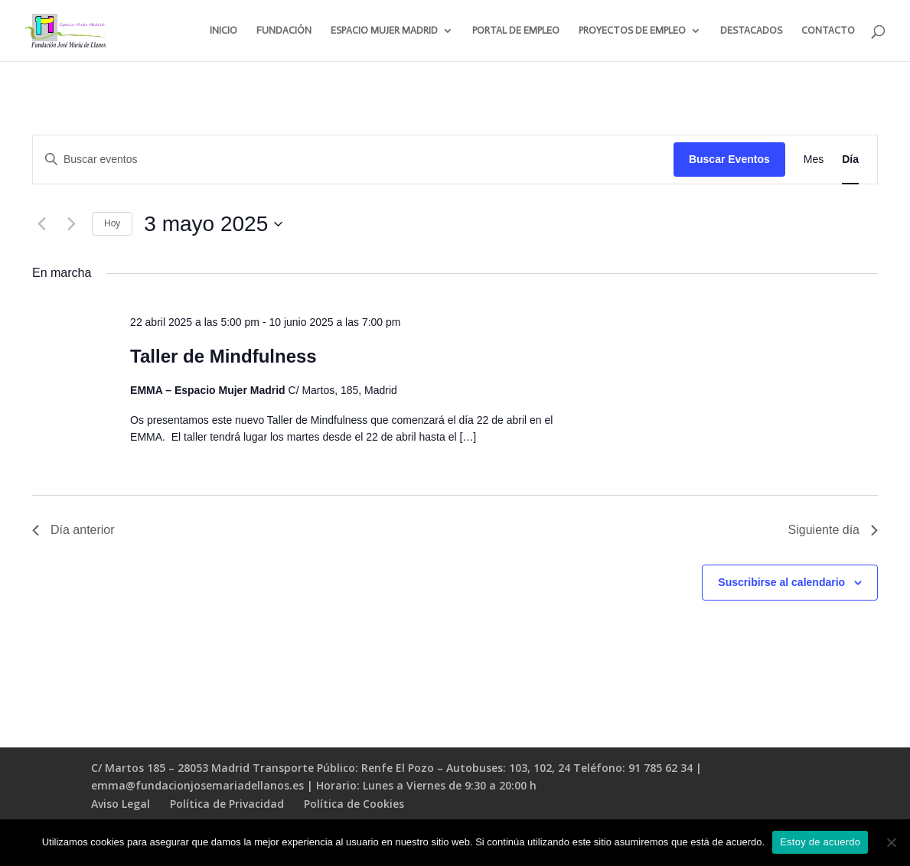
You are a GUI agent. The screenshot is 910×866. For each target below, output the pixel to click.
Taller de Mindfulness (223, 356)
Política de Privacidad (227, 803)
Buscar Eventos (729, 159)
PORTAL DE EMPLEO (515, 30)
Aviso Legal (120, 803)
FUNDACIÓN (283, 30)
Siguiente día (833, 529)
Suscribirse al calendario (781, 582)
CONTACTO (828, 30)
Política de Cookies (354, 803)
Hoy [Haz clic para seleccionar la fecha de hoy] (112, 223)
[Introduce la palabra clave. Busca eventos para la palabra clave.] (353, 159)
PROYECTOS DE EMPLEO (632, 30)
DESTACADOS (751, 30)
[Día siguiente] (71, 224)
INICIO (223, 30)
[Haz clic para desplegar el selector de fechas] (213, 224)
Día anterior (73, 529)
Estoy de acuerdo (820, 842)
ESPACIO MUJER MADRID (384, 30)
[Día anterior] (41, 224)
